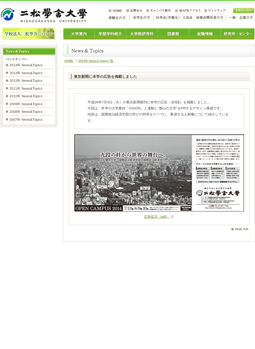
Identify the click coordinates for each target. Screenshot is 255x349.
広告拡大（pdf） (157, 217)
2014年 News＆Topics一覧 (96, 60)
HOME (68, 60)
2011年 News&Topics (25, 88)
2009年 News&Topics (25, 104)
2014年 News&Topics (25, 65)
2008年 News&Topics (25, 112)
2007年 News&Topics (25, 120)
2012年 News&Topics (25, 81)
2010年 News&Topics (25, 96)
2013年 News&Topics (25, 73)
